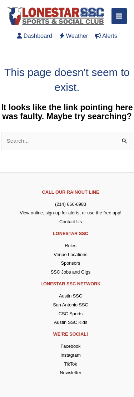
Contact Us (70, 221)
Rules (70, 245)
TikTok (70, 364)
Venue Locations (70, 254)
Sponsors (70, 263)
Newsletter (70, 372)
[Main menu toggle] (119, 16)
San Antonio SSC (70, 304)
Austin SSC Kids (71, 322)
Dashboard (34, 35)
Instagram (70, 355)
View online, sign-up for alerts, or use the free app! (70, 212)
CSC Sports (71, 313)
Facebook (71, 346)
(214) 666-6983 (70, 204)
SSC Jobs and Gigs (70, 272)
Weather (73, 35)
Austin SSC (70, 296)
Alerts (106, 35)
